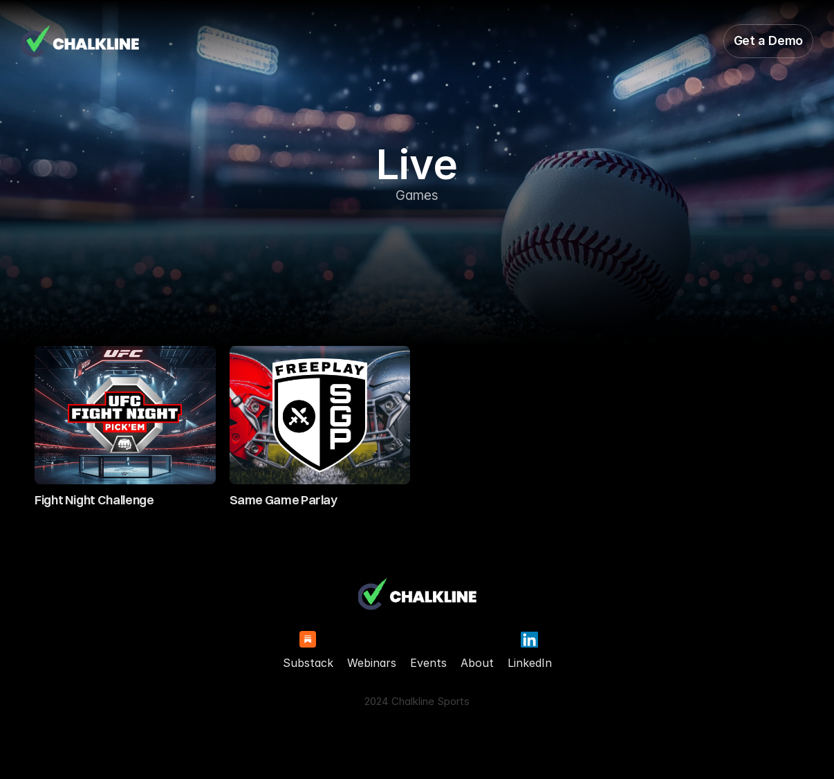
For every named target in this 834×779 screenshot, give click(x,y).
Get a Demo (768, 40)
